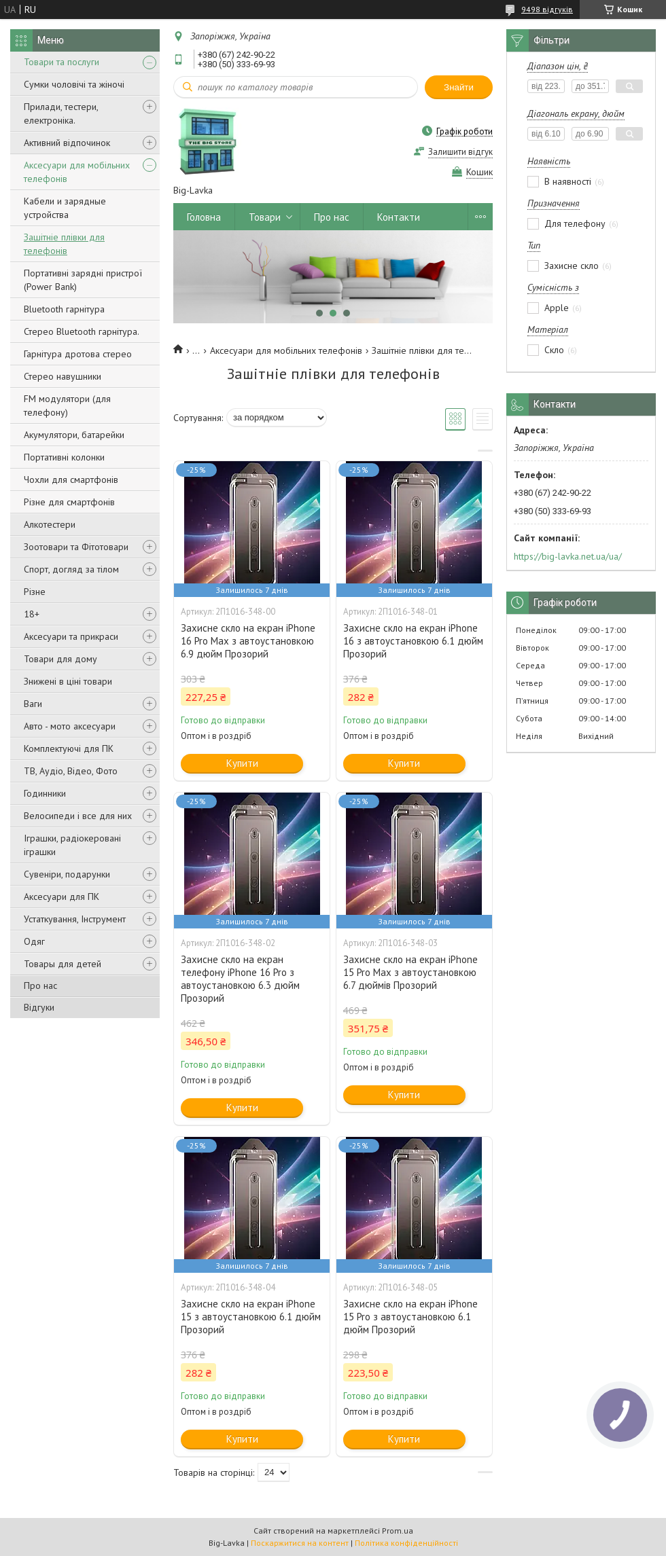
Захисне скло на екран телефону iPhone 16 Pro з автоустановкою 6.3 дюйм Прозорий (240, 979)
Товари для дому (60, 659)
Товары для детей (62, 964)
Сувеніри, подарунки (67, 874)
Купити (242, 763)
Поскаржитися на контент (300, 1543)
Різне (35, 591)
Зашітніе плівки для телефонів (64, 244)
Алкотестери (49, 524)
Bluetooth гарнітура (64, 309)
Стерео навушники (62, 376)
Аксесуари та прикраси (71, 636)
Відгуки (39, 1007)
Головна (204, 217)
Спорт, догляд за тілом (71, 569)
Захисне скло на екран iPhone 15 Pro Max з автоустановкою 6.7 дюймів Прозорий (410, 972)
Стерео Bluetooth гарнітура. (81, 331)
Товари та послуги (61, 62)
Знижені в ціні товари (68, 681)
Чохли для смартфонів (71, 479)
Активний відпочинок (67, 143)
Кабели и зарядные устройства (65, 208)
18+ (31, 614)
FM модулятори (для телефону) (67, 405)
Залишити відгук (460, 152)
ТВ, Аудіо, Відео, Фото (71, 771)
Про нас (40, 985)
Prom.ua (397, 1530)
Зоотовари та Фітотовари (76, 547)
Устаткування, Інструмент (75, 919)
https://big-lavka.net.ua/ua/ (568, 556)
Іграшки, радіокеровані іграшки (72, 845)
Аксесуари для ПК (61, 896)
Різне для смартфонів (69, 502)
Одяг (34, 941)
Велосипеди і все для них (78, 816)
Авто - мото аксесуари (70, 726)
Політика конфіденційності (406, 1543)
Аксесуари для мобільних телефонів (77, 172)
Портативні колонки (64, 457)
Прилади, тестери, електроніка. (61, 113)
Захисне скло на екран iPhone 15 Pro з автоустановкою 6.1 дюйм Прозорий (410, 1316)
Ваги (33, 704)
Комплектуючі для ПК (68, 748)
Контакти (398, 217)
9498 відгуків (547, 9)
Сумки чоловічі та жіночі (74, 84)
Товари (265, 217)
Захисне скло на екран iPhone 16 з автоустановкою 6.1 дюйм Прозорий (413, 640)
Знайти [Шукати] (459, 87)
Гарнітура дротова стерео (78, 354)
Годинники (45, 793)
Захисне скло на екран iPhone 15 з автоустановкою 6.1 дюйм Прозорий (251, 1316)
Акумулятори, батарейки (74, 435)
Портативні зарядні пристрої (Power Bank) (83, 280)
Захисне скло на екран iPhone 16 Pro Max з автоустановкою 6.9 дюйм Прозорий (248, 640)
